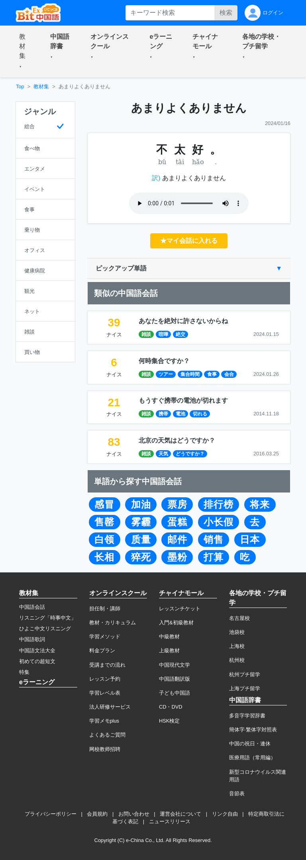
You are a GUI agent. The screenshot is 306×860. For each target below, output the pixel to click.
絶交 (180, 334)
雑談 (146, 334)
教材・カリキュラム (112, 623)
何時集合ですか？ (164, 361)
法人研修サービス (110, 707)
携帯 (163, 414)
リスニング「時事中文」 (47, 618)
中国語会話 (32, 607)
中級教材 (169, 637)
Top (20, 86)
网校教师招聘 (104, 749)
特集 (24, 672)
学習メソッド (104, 637)
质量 (141, 539)
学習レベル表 (104, 693)
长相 (104, 557)
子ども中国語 (174, 693)
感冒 (104, 504)
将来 (260, 504)
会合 (229, 374)
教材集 (41, 86)
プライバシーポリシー (50, 814)
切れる (200, 414)
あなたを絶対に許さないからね (183, 321)
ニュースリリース (169, 821)
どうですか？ (190, 454)
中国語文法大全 (37, 650)
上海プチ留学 (244, 688)
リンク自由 (225, 814)
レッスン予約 (104, 679)
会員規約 (97, 814)
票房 (177, 504)
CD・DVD (170, 707)
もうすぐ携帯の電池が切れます (183, 400)
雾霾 (141, 522)
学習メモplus (104, 721)
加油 (141, 504)
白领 (104, 539)
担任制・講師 (104, 609)
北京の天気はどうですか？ (177, 440)
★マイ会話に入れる (189, 240)
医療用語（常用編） (252, 758)
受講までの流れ (107, 665)
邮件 (177, 539)
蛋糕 (177, 522)
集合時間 (190, 374)
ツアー (166, 374)
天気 (163, 454)
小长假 (218, 522)
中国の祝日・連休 (250, 744)
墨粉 (177, 557)
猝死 (141, 557)
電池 (180, 414)
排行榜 (218, 504)
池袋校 (237, 632)
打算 (214, 557)
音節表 (237, 793)
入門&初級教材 (176, 623)
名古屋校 (239, 618)
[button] (25, 51)
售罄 (104, 522)
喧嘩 (163, 334)
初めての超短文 (37, 661)
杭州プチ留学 (244, 674)
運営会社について (180, 814)
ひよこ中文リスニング (45, 629)
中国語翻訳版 (174, 679)
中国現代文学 (174, 665)
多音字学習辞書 (247, 716)
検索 (226, 12)
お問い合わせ (133, 814)
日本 (250, 539)
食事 (212, 374)
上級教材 (169, 650)
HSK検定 (169, 721)
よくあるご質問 (107, 735)
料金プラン (102, 650)
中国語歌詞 (32, 639)
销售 (214, 539)
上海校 (237, 646)
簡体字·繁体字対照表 (253, 730)
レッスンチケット (179, 609)
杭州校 (237, 660)
